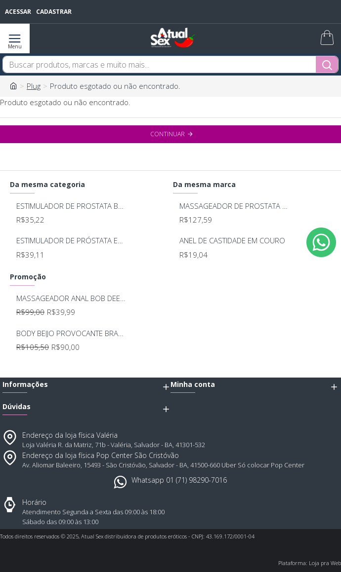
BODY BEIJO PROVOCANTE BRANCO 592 (71, 333)
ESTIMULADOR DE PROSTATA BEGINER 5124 (71, 206)
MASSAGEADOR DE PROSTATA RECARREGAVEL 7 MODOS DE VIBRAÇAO (234, 206)
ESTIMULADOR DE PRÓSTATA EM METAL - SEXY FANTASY (71, 240)
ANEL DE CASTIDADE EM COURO (232, 240)
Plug (34, 86)
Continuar (167, 134)
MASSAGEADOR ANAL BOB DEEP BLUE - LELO (71, 298)
